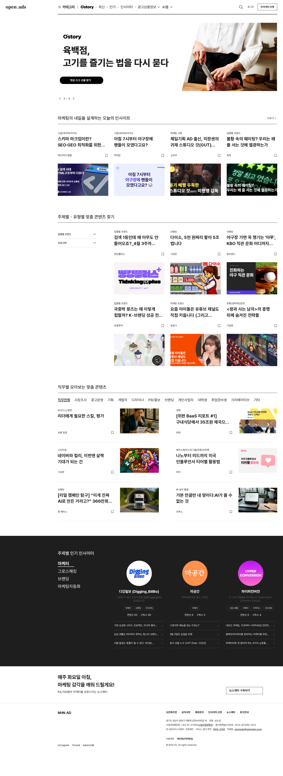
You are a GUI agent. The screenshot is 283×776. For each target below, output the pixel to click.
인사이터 (127, 7)
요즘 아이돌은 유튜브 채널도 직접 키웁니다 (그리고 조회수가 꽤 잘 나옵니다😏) (194, 312)
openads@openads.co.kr (248, 729)
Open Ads (16, 7)
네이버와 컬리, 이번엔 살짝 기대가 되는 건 (81, 458)
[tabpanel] (167, 462)
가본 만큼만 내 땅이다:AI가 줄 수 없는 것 (204, 498)
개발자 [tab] (122, 400)
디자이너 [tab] (138, 400)
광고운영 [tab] (97, 400)
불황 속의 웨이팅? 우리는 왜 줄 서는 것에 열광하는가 (251, 142)
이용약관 (170, 738)
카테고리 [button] (66, 7)
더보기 (272, 118)
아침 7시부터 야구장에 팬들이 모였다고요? (133, 142)
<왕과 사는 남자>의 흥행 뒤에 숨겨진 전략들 (248, 312)
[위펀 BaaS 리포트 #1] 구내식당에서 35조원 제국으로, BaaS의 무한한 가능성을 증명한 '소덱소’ (204, 419)
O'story (87, 7)
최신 (102, 7)
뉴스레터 (231, 712)
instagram (63, 745)
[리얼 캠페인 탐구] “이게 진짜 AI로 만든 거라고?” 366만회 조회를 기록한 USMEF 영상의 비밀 (83, 499)
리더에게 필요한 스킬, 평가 (81, 416)
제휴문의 (199, 712)
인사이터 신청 (267, 6)
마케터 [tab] (66, 563)
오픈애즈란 (171, 712)
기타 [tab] (257, 400)
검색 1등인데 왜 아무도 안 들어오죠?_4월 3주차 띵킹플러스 (136, 241)
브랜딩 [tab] (169, 400)
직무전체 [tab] (64, 400)
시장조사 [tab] (80, 400)
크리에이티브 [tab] (240, 400)
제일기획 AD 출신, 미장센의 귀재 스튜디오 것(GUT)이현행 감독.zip (194, 142)
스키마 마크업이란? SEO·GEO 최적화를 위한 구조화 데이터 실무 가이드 (80, 142)
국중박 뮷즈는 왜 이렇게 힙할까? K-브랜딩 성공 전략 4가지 (138, 312)
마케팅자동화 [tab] (69, 586)
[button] (60, 98)
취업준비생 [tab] (219, 400)
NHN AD (64, 713)
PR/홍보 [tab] (154, 400)
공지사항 (186, 712)
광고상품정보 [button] (147, 7)
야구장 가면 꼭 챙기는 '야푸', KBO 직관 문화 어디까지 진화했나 (251, 241)
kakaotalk (88, 745)
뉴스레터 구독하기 (244, 690)
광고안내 (244, 712)
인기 (113, 7)
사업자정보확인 (205, 725)
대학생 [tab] (202, 400)
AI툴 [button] (165, 7)
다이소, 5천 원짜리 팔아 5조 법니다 (194, 240)
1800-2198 (219, 729)
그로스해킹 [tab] (67, 571)
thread (76, 745)
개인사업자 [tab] (185, 400)
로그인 (250, 6)
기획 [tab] (111, 400)
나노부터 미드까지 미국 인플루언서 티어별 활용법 (198, 458)
